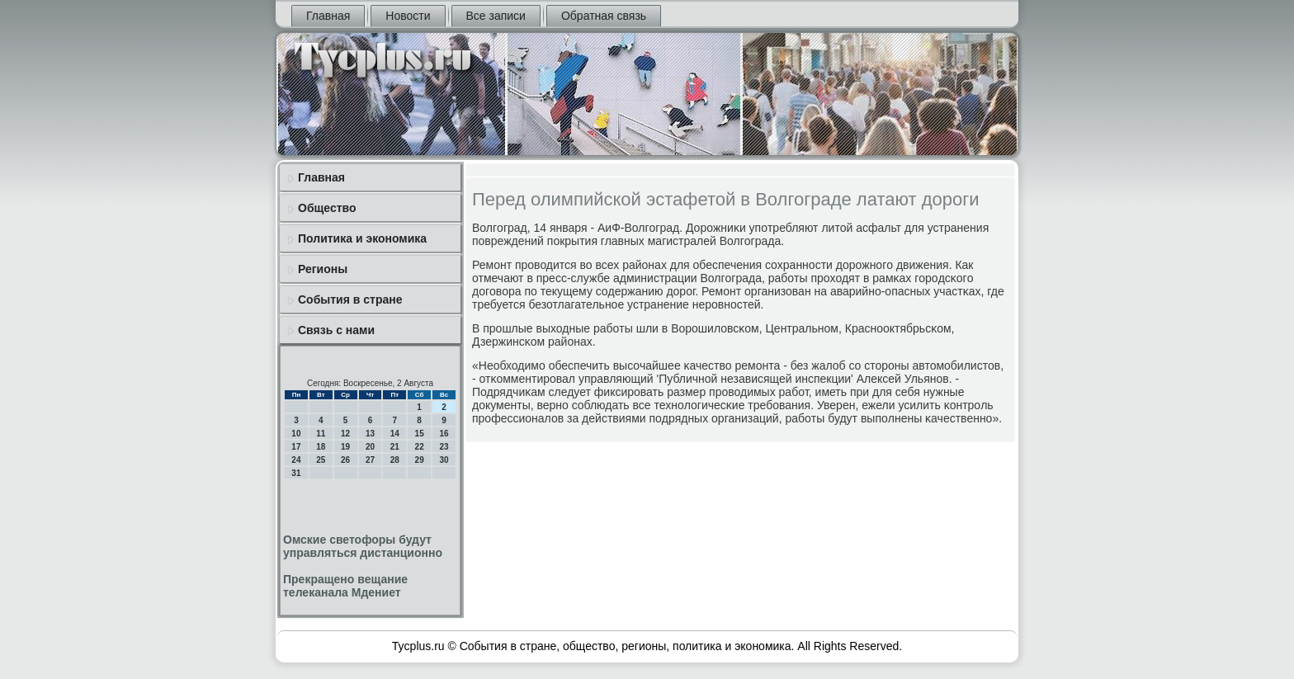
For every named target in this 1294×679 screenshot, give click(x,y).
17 (295, 446)
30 (443, 459)
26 (345, 459)
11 (320, 433)
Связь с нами (336, 330)
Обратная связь (603, 15)
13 (370, 433)
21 (394, 446)
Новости (407, 15)
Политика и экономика (362, 238)
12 (345, 433)
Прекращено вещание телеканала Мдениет (345, 586)
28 (394, 459)
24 (295, 459)
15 (419, 433)
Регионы (322, 269)
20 (370, 446)
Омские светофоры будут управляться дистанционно (362, 546)
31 (295, 473)
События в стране (350, 299)
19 (345, 446)
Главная (328, 15)
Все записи (496, 15)
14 (394, 433)
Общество (327, 208)
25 (320, 459)
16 (443, 433)
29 (419, 459)
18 (320, 446)
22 (419, 446)
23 (443, 446)
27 (370, 459)
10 (295, 433)
